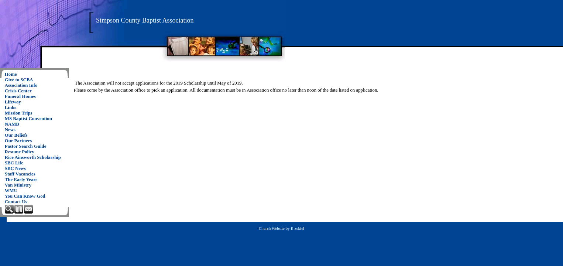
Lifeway (13, 102)
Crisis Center (18, 90)
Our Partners (18, 140)
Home (11, 74)
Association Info (21, 85)
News (10, 129)
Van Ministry (18, 185)
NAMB (12, 124)
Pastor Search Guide (26, 146)
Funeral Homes (20, 96)
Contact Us (16, 201)
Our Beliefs (16, 135)
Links (10, 107)
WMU (11, 190)
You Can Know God (25, 196)
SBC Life (14, 163)
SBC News (15, 168)
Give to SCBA (19, 79)
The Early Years (21, 179)
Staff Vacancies (20, 174)
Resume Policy (19, 151)
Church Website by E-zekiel (281, 228)
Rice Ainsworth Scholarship (33, 157)
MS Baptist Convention (28, 118)
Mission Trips (18, 113)
